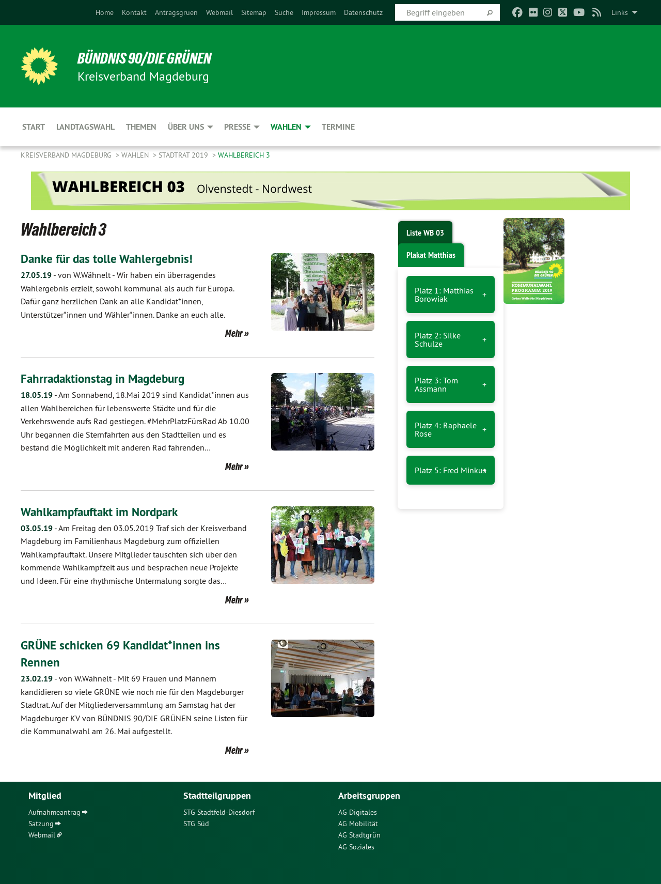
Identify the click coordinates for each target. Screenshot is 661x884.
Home (105, 12)
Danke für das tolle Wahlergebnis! (110, 259)
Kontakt (134, 12)
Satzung (41, 823)
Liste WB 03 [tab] (425, 233)
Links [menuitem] (619, 12)
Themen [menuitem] (141, 126)
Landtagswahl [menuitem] (85, 126)
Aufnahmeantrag (54, 811)
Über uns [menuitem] (186, 126)
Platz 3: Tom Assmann (436, 384)
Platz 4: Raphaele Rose (446, 429)
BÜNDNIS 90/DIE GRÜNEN (147, 58)
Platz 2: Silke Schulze (438, 339)
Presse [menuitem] (237, 126)
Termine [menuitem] (338, 126)
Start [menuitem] (33, 126)
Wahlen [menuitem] (286, 126)
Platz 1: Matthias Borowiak (444, 294)
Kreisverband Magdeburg (67, 155)
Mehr (234, 333)
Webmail (219, 12)
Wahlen (136, 155)
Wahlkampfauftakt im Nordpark (103, 512)
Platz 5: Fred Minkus (450, 470)
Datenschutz (363, 12)
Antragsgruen (176, 12)
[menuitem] (105, 12)
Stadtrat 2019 (184, 155)
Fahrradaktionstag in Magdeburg (106, 378)
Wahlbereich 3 (244, 155)
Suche (284, 12)
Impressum (319, 12)
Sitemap (253, 12)
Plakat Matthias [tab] (430, 255)
